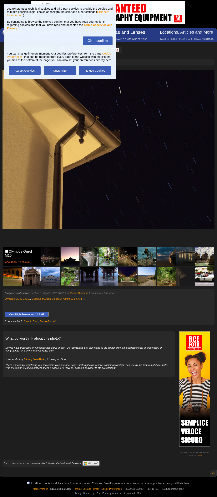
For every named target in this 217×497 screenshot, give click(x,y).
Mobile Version (40, 489)
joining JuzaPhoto (34, 359)
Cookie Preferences (111, 489)
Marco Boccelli (79, 293)
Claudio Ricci (31, 321)
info (200, 455)
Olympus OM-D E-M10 (17, 298)
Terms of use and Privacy (86, 489)
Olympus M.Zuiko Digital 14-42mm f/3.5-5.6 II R (58, 298)
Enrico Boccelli (48, 321)
